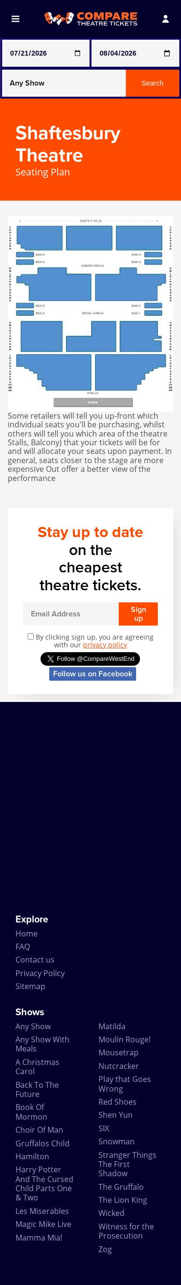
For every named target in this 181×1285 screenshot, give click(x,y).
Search (152, 83)
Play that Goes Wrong (124, 1084)
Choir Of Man (39, 1129)
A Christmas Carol (37, 1067)
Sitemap (30, 986)
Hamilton (32, 1156)
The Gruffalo (121, 1187)
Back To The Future (37, 1089)
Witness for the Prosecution (126, 1231)
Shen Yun (115, 1115)
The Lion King (122, 1200)
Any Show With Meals (42, 1044)
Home (26, 933)
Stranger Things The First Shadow (127, 1164)
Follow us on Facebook (92, 674)
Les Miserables (42, 1211)
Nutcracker (118, 1066)
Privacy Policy (40, 973)
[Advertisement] (90, 808)
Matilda (111, 1026)
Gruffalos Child (42, 1143)
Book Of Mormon (31, 1112)
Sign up (138, 614)
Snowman (116, 1141)
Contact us (35, 959)
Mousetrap (118, 1052)
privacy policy (105, 644)
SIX (103, 1128)
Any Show (33, 1026)
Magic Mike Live (43, 1224)
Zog (105, 1249)
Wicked (111, 1213)
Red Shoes (117, 1101)
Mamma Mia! (38, 1237)
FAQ (22, 946)
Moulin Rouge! (124, 1039)
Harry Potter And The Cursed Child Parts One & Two (44, 1183)
